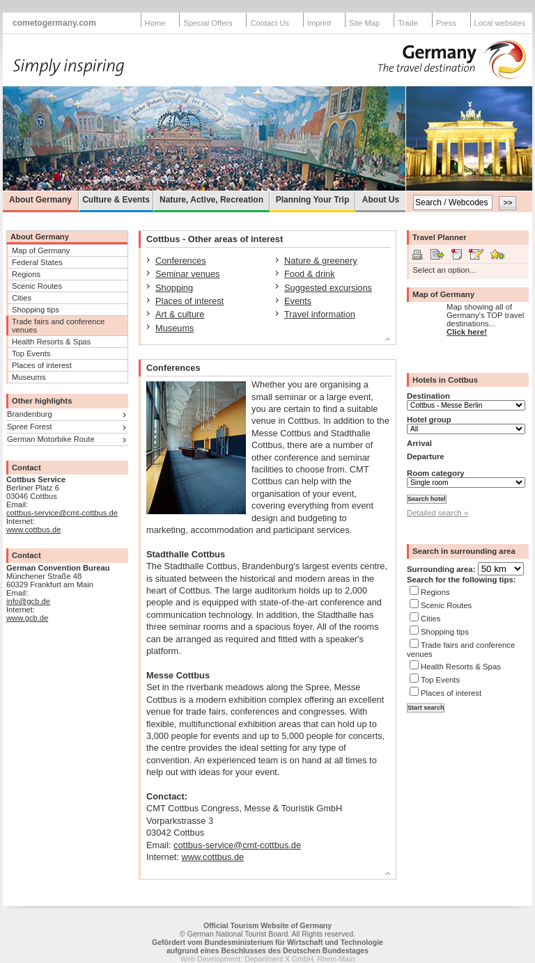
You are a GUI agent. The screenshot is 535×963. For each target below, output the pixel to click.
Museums (29, 377)
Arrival (419, 443)
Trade (408, 23)
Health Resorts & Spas (51, 341)
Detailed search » (437, 513)
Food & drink (309, 274)
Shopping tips (35, 309)
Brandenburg (29, 414)
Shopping (174, 287)
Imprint (319, 23)
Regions (26, 274)
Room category (436, 473)
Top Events (31, 353)
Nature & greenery (320, 260)
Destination (428, 396)
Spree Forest (29, 426)
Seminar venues (187, 274)
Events (297, 301)
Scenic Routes (37, 286)
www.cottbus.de (33, 529)
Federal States (37, 262)
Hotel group (429, 419)
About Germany (40, 200)
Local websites (499, 23)
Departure (425, 456)
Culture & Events (116, 200)
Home (155, 23)
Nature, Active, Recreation (211, 200)
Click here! (467, 332)
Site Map (364, 23)
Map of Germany (41, 250)
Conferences (180, 260)
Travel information (319, 314)
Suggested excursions (328, 287)
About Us (380, 200)
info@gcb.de (28, 601)
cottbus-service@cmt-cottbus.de (62, 513)
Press (446, 23)
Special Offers (207, 23)
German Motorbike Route (51, 439)
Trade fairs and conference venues (58, 325)
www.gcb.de (27, 618)
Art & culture (179, 314)
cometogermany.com (54, 23)
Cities (21, 298)
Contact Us (269, 23)
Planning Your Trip (313, 200)
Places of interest (42, 365)
